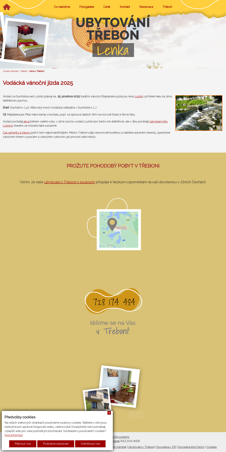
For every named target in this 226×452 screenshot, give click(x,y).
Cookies (212, 447)
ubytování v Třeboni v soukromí (69, 182)
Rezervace (146, 7)
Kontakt (125, 7)
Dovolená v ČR (166, 447)
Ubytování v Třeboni (141, 447)
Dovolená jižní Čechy (191, 447)
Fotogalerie (86, 7)
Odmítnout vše (90, 443)
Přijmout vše (23, 443)
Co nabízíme (62, 7)
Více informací (14, 435)
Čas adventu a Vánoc (17, 132)
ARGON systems (118, 437)
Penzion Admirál (115, 447)
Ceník (106, 7)
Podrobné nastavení (56, 443)
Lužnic (139, 96)
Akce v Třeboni (36, 71)
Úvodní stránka (10, 71)
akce (26, 121)
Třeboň (167, 7)
